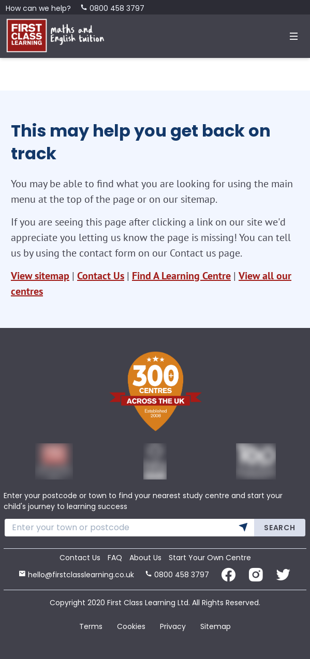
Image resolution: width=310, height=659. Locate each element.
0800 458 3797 (112, 8)
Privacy (173, 626)
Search (279, 527)
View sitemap (40, 275)
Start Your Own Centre (210, 557)
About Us (145, 557)
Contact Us (100, 275)
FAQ (115, 557)
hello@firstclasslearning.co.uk (76, 575)
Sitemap (215, 626)
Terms (90, 626)
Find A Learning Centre (181, 275)
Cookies (131, 626)
